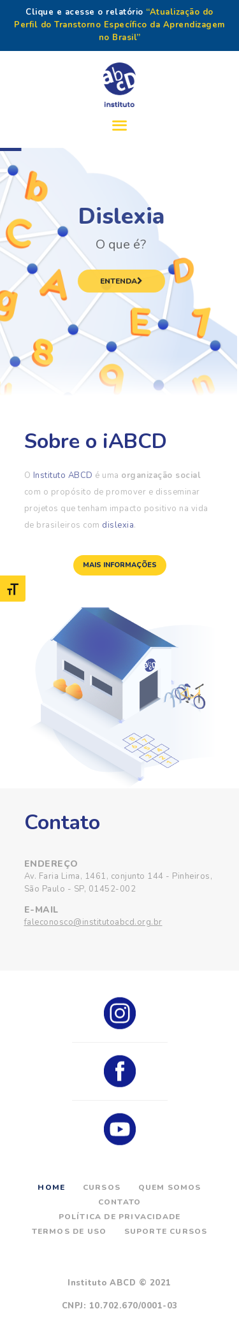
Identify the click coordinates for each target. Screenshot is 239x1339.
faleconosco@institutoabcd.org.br (93, 922)
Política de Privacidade (120, 1217)
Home (51, 1187)
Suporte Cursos (166, 1231)
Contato (119, 1202)
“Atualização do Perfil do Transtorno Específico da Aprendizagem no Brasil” (119, 24)
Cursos (101, 1187)
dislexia (118, 525)
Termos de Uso (69, 1231)
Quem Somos (169, 1187)
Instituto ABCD (63, 475)
